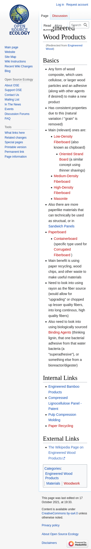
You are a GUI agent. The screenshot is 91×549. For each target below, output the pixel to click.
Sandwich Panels (61, 226)
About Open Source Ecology (60, 534)
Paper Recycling (60, 426)
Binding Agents (59, 332)
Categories (52, 468)
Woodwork (72, 483)
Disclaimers (49, 543)
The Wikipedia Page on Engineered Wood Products (65, 452)
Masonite (61, 199)
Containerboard (65, 239)
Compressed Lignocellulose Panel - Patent (65, 403)
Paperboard (57, 232)
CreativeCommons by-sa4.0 (60, 513)
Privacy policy (50, 525)
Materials (53, 483)
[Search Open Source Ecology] (79, 24)
